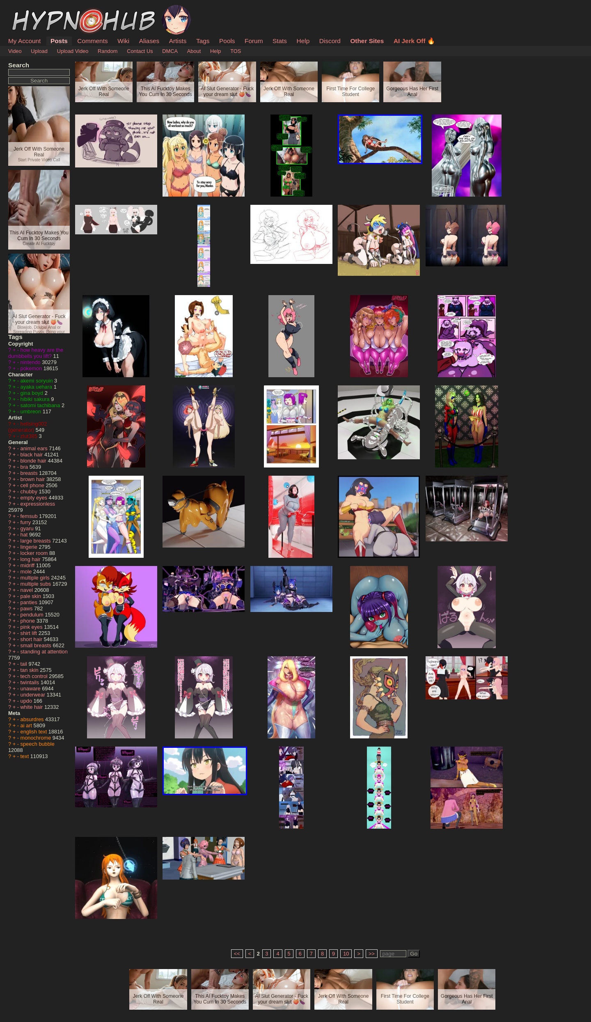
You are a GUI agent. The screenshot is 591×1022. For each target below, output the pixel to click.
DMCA (170, 51)
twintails (31, 682)
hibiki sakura (36, 399)
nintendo (31, 362)
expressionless (38, 504)
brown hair (33, 479)
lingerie (30, 547)
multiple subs (37, 584)
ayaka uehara (37, 387)
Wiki (123, 40)
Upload (39, 51)
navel (27, 590)
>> (372, 954)
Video (15, 51)
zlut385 (30, 436)
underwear (34, 695)
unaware (31, 688)
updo (27, 701)
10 (346, 954)
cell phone (33, 485)
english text (34, 732)
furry (26, 522)
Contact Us (140, 51)
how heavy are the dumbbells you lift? (35, 353)
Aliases (149, 40)
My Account (24, 40)
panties (30, 602)
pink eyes (32, 627)
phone (29, 621)
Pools (227, 40)
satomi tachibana (41, 405)
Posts (59, 40)
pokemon (32, 368)
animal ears (35, 448)
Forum (254, 40)
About (194, 51)
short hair (32, 639)
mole (27, 571)
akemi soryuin (38, 381)
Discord (330, 40)
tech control (35, 676)
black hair (32, 454)
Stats (280, 40)
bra (25, 467)
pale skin (32, 596)
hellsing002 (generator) (27, 427)
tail (25, 664)
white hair (32, 707)
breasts (30, 473)
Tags (202, 40)
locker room (35, 553)
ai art (27, 725)
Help (303, 40)
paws (27, 608)
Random (107, 51)
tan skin (30, 670)
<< (237, 954)
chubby (30, 491)
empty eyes (35, 498)
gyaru (28, 528)
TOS (235, 51)
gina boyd (33, 393)
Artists (178, 40)
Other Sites (367, 40)
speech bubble (38, 744)
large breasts (37, 541)
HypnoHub (30, 9)
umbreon (32, 411)
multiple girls (36, 578)
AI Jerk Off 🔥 (414, 40)
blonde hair (34, 461)
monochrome (37, 738)
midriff (28, 565)
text (25, 756)
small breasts (37, 645)
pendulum (33, 615)
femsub (30, 516)
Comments (92, 40)
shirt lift (30, 633)
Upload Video (73, 51)
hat (25, 535)
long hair (31, 559)
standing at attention (44, 651)
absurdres (33, 719)
